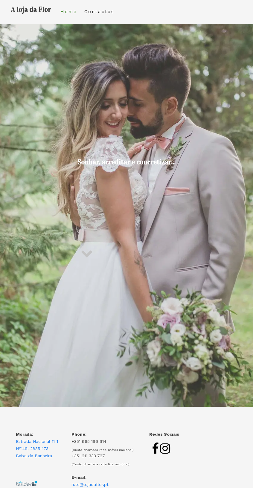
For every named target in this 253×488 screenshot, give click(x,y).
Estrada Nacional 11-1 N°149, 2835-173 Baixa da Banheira (37, 448)
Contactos (99, 11)
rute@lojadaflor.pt (90, 484)
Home (68, 11)
